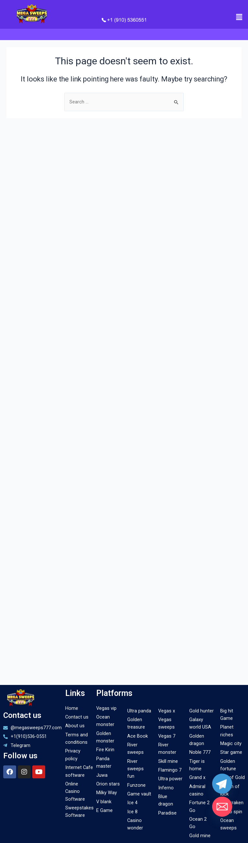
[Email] (222, 805)
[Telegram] (222, 784)
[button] (239, 17)
